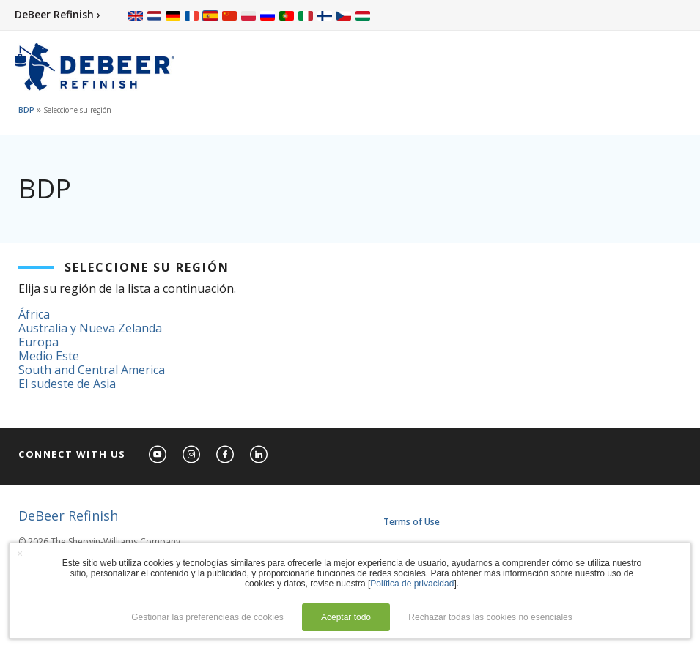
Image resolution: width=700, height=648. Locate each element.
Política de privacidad (412, 583)
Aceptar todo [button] (346, 617)
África (34, 314)
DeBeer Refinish (68, 515)
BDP (26, 110)
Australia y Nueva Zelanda (90, 328)
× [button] (20, 553)
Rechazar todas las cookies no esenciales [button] (490, 617)
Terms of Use (411, 521)
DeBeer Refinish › (57, 14)
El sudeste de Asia (67, 384)
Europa (38, 342)
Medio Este (48, 356)
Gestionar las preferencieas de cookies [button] (207, 617)
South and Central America (91, 370)
